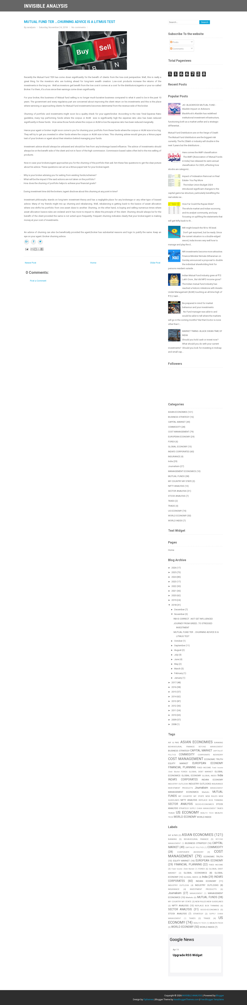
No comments (79, 27)
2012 (174, 705)
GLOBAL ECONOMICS (195, 873)
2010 (174, 715)
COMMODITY (174, 427)
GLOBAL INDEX (209, 775)
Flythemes (148, 999)
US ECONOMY (175, 511)
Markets (205, 792)
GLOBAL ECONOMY (177, 446)
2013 (174, 701)
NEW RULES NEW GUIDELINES (209, 901)
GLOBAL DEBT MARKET (201, 771)
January (178, 678)
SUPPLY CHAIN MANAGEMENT (203, 808)
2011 (174, 710)
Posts (174, 42)
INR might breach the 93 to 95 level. (199, 227)
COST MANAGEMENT (178, 431)
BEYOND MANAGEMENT (211, 747)
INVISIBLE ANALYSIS (46, 6)
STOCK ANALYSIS (176, 496)
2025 (174, 572)
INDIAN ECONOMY (212, 779)
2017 (174, 682)
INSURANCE (174, 456)
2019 (174, 600)
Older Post (155, 262)
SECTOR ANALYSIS (177, 491)
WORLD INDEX (175, 520)
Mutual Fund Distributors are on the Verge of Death (193, 132)
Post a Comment (38, 280)
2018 (174, 605)
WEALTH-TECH (216, 923)
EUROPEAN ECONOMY (179, 436)
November (179, 614)
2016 (174, 687)
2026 (174, 567)
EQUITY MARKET (178, 763)
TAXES (171, 501)
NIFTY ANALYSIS (176, 486)
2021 (174, 591)
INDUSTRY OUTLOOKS (200, 783)
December (179, 609)
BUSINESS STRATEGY (178, 417)
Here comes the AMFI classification (199, 152)
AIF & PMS (173, 742)
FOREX (171, 441)
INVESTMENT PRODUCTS (180, 788)
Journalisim (174, 466)
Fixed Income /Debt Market (183, 869)
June (177, 659)
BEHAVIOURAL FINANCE (181, 746)
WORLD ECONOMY (177, 515)
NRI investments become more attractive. (202, 251)
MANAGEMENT (216, 788)
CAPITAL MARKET (177, 422)
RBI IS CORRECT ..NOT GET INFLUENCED (193, 618)
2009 (174, 719)
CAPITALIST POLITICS (194, 847)
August (178, 650)
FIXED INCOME (204, 767)
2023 (174, 581)
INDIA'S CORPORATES (179, 451)
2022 (174, 586)
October (178, 641)
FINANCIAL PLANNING (182, 767)
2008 (174, 724)
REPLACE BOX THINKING (211, 800)
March (177, 668)
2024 (174, 577)
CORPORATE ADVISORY (210, 754)
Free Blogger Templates (212, 999)
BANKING (218, 742)
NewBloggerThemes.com (186, 999)
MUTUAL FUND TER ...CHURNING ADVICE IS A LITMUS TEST (69, 22)
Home (93, 262)
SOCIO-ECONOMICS (204, 804)
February (178, 673)
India (170, 461)
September (180, 645)
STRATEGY (184, 808)
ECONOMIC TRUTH (213, 759)
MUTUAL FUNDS (176, 476)
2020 (174, 595)
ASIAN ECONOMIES (177, 412)
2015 (174, 691)
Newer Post (30, 262)
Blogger (220, 995)
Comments (177, 48)
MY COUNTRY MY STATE (180, 481)
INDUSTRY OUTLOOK (178, 784)
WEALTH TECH (207, 813)
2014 (174, 696)
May (176, 664)
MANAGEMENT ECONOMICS (182, 471)
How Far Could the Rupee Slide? (198, 204)
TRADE (171, 506)
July (176, 654)
